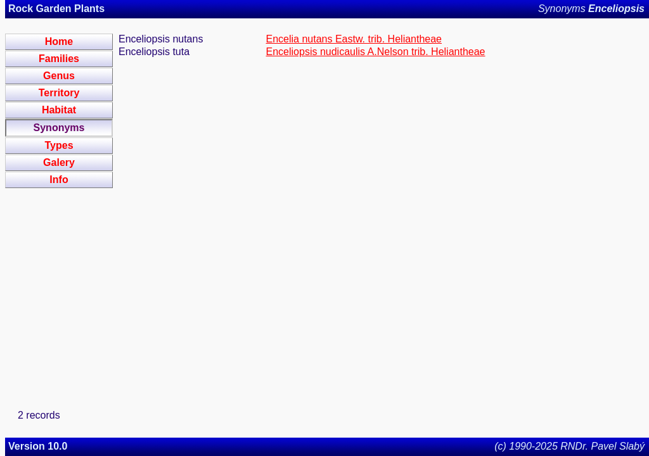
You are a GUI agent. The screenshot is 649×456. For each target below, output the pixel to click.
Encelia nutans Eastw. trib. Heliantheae (354, 39)
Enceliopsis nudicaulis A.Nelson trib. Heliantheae (375, 51)
